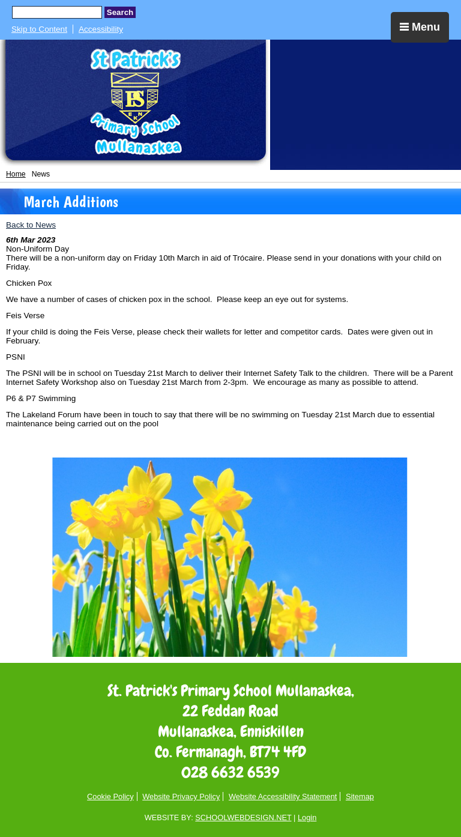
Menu (420, 27)
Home (16, 174)
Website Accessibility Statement (283, 796)
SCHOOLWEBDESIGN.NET (243, 817)
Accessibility (101, 29)
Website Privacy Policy (181, 796)
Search (120, 12)
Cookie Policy (110, 796)
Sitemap (360, 796)
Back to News (31, 224)
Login (307, 817)
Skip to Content (39, 29)
